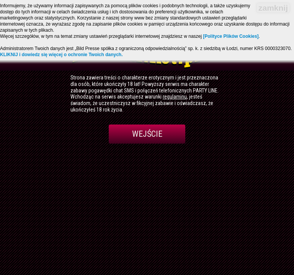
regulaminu (175, 97)
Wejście (147, 134)
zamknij (273, 7)
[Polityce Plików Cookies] (230, 36)
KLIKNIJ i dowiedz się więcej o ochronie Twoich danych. (61, 54)
